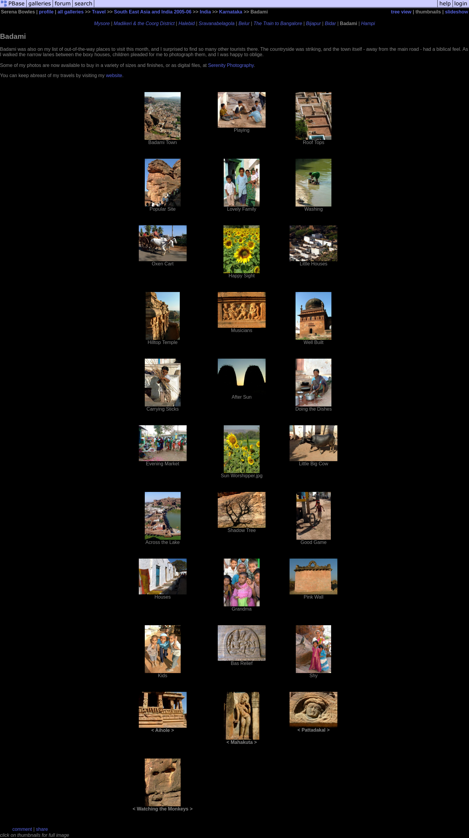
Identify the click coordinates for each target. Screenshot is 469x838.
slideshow (456, 11)
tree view (401, 11)
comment (22, 829)
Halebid (187, 23)
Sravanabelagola (216, 23)
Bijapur (313, 23)
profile (46, 11)
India (205, 11)
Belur (243, 23)
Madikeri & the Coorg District (144, 23)
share (42, 829)
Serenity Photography (231, 65)
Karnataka (230, 11)
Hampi (368, 23)
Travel (99, 11)
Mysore (102, 23)
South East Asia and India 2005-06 (152, 11)
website (114, 75)
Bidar (330, 23)
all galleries (70, 11)
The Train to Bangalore (278, 23)
